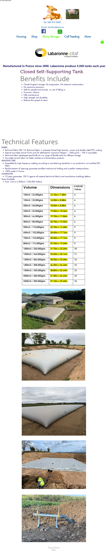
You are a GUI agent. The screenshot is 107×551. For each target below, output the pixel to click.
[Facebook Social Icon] (43, 31)
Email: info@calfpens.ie (52, 27)
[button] (21, 36)
